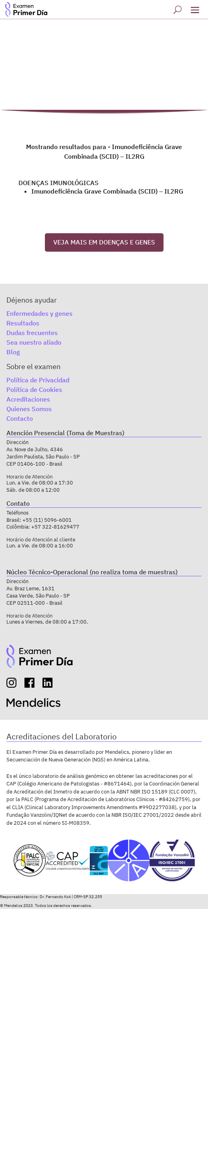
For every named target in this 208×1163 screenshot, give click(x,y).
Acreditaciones (28, 399)
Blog (13, 352)
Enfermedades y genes (39, 313)
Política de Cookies (34, 390)
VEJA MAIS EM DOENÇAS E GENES (104, 242)
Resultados (22, 323)
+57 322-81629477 (55, 526)
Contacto (19, 418)
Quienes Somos (29, 409)
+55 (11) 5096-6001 (47, 520)
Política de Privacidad (37, 380)
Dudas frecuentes (32, 333)
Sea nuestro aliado (33, 342)
